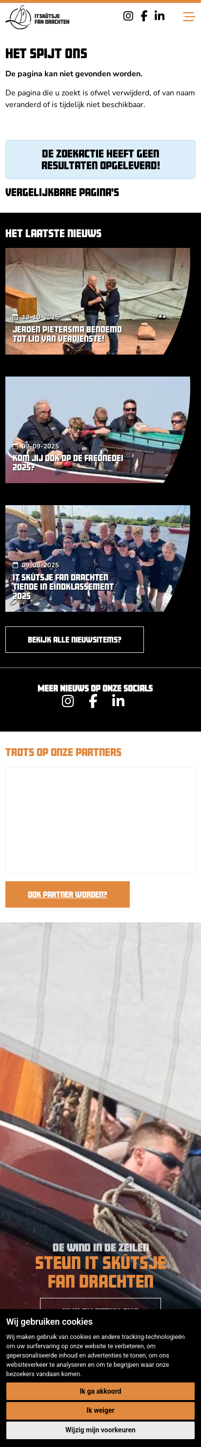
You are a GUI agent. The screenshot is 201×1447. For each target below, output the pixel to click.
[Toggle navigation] (189, 17)
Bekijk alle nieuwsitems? (74, 639)
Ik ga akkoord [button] (100, 1391)
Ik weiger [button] (100, 1410)
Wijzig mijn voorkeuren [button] (100, 1430)
